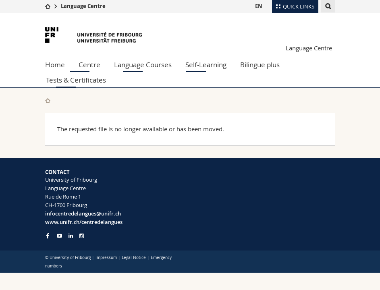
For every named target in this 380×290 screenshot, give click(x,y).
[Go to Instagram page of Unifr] (81, 235)
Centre (89, 64)
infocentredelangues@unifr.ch (83, 213)
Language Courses (143, 64)
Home (55, 64)
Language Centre (83, 6)
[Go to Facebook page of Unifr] (47, 235)
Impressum (106, 257)
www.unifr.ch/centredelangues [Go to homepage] (84, 222)
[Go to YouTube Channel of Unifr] (59, 235)
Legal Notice (134, 257)
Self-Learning (205, 64)
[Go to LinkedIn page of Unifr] (71, 235)
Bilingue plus (260, 64)
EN (258, 6)
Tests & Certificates (76, 80)
